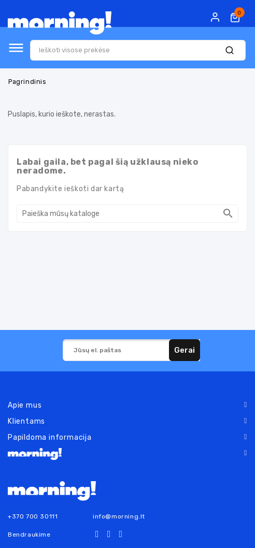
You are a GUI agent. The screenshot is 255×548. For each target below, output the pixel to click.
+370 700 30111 (33, 516)
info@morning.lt (119, 516)
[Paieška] (127, 214)
